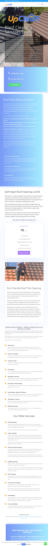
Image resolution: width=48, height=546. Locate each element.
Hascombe (27, 516)
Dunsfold (32, 516)
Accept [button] (23, 544)
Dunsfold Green (21, 516)
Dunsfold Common (38, 516)
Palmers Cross (24, 518)
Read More (28, 544)
